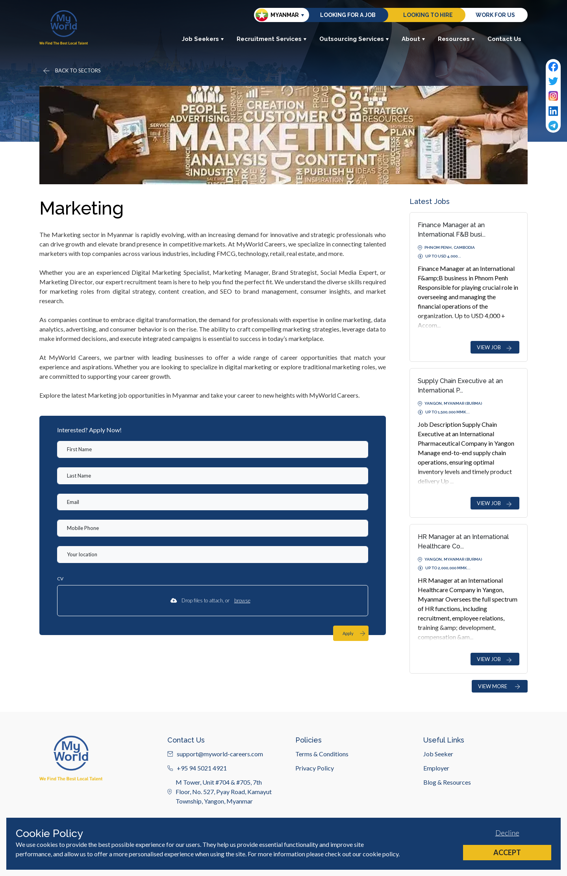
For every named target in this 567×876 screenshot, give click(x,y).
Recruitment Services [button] (272, 39)
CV (60, 579)
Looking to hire (428, 15)
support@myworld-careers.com (215, 792)
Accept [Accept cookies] (507, 852)
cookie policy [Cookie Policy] (380, 853)
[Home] (63, 27)
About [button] (413, 39)
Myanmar (277, 15)
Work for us (495, 15)
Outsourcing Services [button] (354, 39)
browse (242, 600)
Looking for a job (348, 15)
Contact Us (504, 39)
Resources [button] (456, 39)
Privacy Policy (314, 806)
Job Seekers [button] (203, 39)
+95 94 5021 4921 (197, 806)
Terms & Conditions (321, 792)
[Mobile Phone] (212, 528)
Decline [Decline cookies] (507, 832)
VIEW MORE (499, 686)
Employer (436, 806)
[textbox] (212, 449)
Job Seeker (438, 792)
